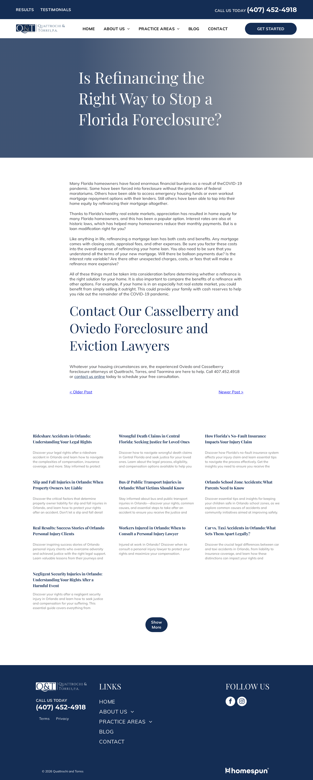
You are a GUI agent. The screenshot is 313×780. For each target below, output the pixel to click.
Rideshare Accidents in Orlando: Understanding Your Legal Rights (62, 438)
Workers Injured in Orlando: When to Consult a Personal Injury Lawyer (152, 530)
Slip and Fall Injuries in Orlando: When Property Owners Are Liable (68, 484)
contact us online (89, 376)
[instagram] (242, 702)
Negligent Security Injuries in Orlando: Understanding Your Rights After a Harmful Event (67, 579)
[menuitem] (25, 9)
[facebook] (230, 702)
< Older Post (81, 391)
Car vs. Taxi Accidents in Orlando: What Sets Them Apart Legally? (240, 530)
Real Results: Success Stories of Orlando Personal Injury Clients (68, 530)
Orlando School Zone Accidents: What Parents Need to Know (238, 484)
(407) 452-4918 (272, 10)
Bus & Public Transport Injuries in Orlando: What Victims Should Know (151, 484)
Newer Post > (231, 391)
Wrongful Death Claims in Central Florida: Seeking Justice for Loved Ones (154, 438)
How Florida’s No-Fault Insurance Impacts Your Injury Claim (235, 438)
